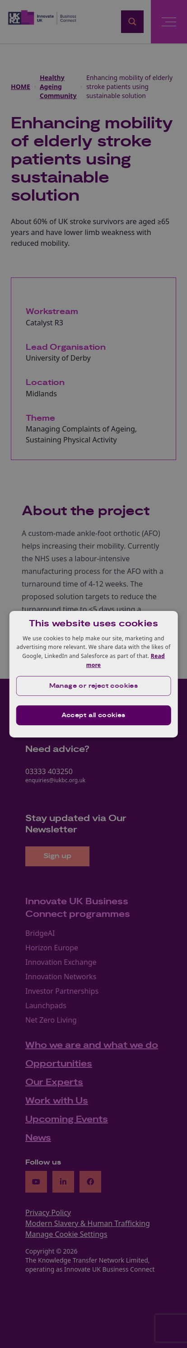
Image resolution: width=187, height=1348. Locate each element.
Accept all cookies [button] (93, 715)
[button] (93, 686)
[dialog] (93, 674)
